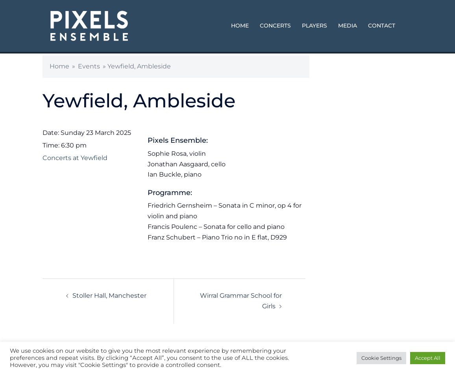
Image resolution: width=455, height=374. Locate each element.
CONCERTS (275, 25)
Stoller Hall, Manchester (109, 295)
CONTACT (381, 25)
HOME (240, 25)
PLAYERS (314, 25)
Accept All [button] (427, 358)
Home (59, 66)
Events (89, 66)
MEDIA (347, 25)
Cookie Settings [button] (381, 358)
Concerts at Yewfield (75, 158)
